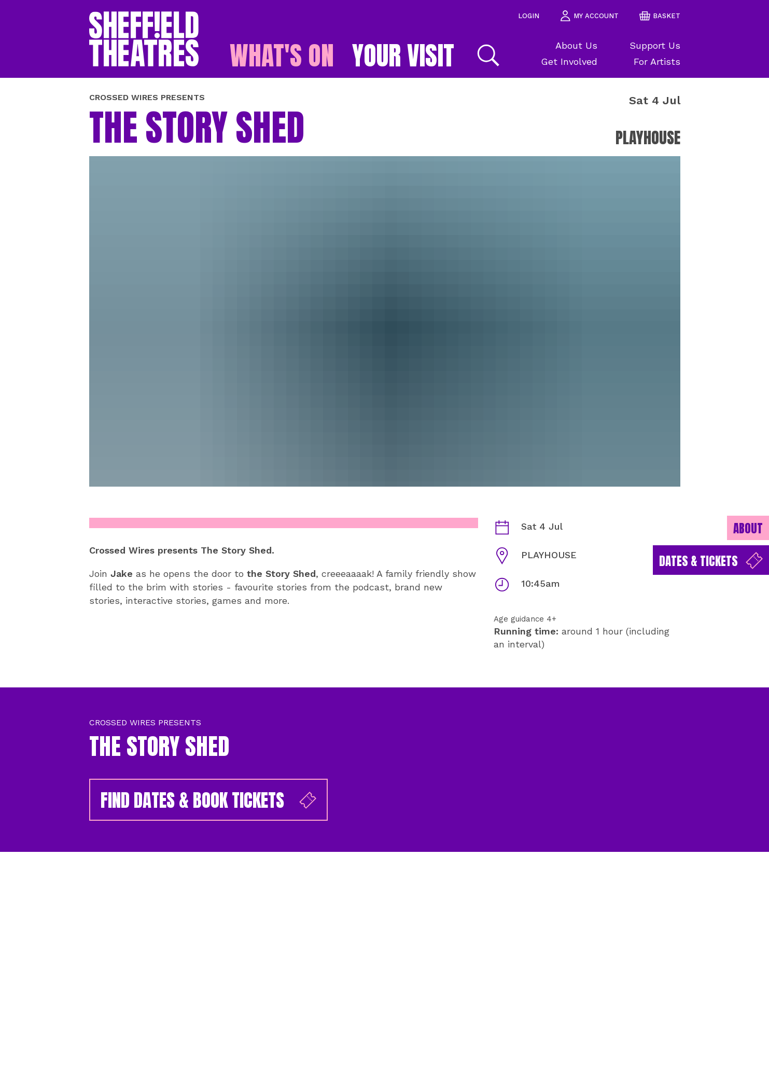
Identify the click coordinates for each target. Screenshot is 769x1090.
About (748, 528)
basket (659, 15)
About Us (576, 45)
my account (589, 15)
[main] (384, 584)
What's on (282, 55)
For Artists (657, 61)
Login (528, 15)
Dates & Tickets (711, 561)
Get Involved (569, 61)
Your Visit (403, 55)
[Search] (486, 55)
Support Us (655, 45)
